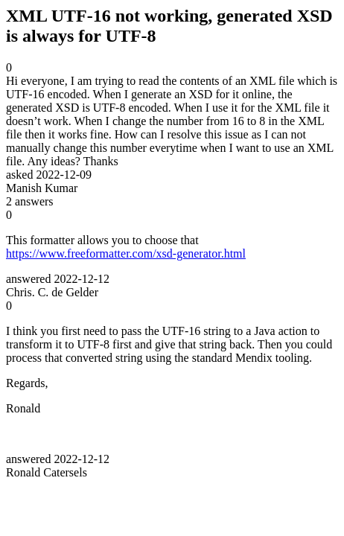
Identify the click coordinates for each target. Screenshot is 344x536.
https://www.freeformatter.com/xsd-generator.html (126, 253)
